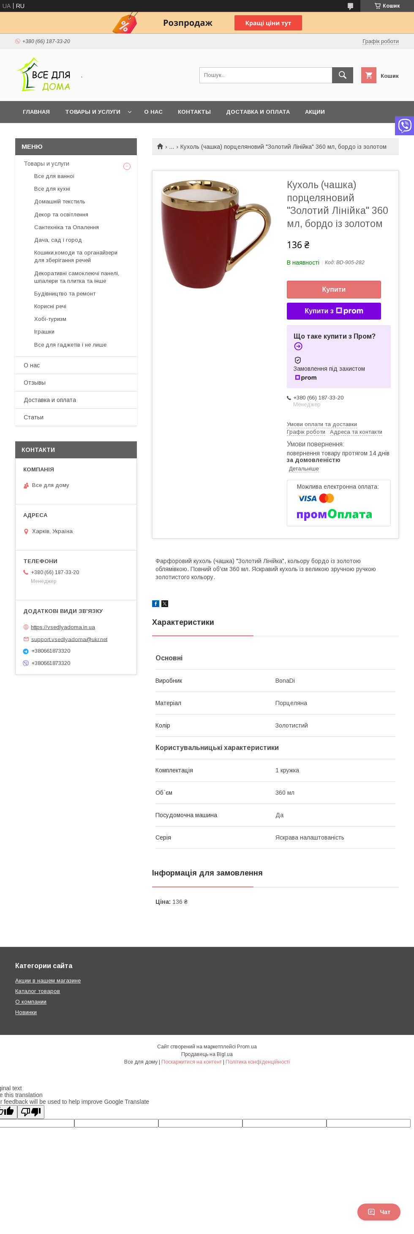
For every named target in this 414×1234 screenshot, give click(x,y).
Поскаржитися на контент (191, 1062)
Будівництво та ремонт (64, 293)
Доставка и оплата (258, 112)
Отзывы (35, 382)
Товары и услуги (92, 112)
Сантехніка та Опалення (66, 227)
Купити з (334, 311)
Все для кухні (52, 189)
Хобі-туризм (50, 319)
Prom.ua (247, 1047)
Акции (315, 112)
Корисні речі (50, 306)
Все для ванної (54, 176)
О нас (153, 112)
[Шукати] (342, 75)
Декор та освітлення (61, 214)
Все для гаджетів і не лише (70, 345)
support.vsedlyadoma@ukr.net (69, 639)
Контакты (194, 112)
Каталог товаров (37, 991)
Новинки (26, 1012)
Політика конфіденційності (258, 1062)
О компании (30, 1002)
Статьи (34, 417)
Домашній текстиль (59, 201)
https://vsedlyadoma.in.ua (63, 627)
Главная (36, 112)
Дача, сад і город (58, 240)
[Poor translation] (30, 1112)
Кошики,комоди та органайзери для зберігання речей (75, 256)
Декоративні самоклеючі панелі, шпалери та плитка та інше (76, 277)
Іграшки (44, 331)
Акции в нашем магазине (48, 980)
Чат (379, 1212)
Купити (334, 289)
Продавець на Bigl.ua (207, 1054)
